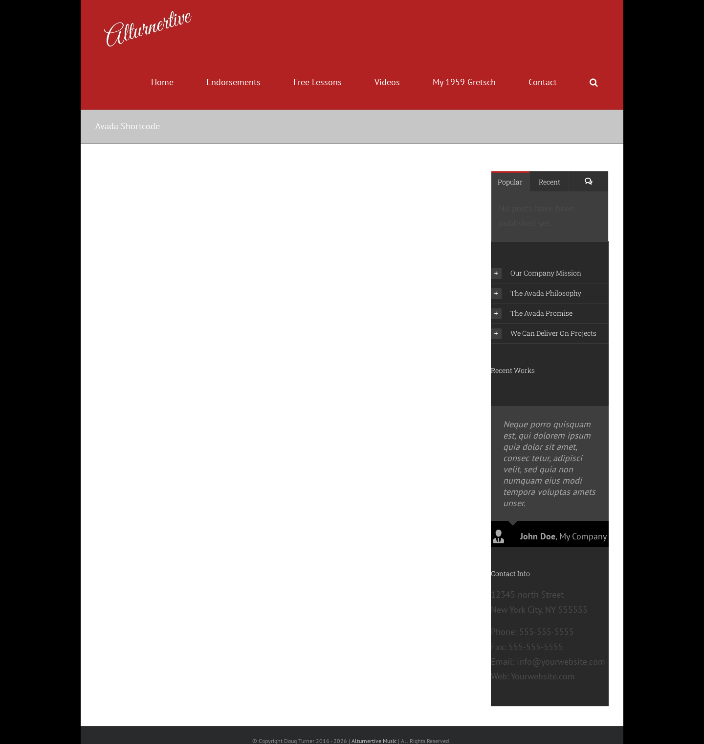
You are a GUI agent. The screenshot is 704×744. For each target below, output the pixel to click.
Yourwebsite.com (543, 686)
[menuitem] (167, 82)
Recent (549, 181)
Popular (510, 181)
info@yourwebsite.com (561, 670)
